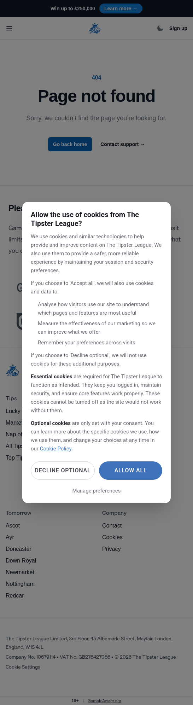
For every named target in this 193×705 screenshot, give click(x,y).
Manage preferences (96, 491)
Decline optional (63, 470)
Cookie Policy (55, 448)
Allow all (131, 470)
